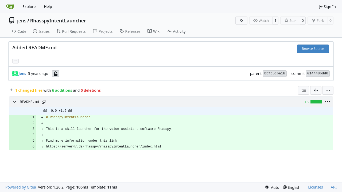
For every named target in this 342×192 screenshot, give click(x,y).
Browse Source (313, 48)
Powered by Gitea (20, 187)
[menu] (327, 90)
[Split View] (315, 90)
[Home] (10, 6)
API (334, 187)
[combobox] (303, 90)
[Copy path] (43, 102)
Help (48, 6)
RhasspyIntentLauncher (58, 20)
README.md (29, 102)
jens (21, 20)
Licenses (315, 187)
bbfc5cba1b (274, 73)
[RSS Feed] (241, 21)
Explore (29, 6)
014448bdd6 (317, 73)
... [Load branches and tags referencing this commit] (15, 60)
